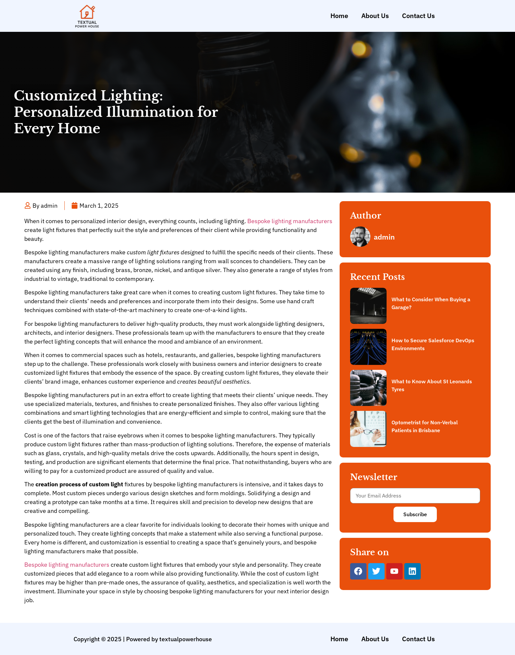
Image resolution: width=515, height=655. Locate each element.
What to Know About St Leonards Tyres (432, 385)
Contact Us (418, 15)
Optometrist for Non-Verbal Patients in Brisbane (425, 426)
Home (339, 15)
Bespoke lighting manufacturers (289, 221)
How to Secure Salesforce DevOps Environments (433, 344)
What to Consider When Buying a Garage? (431, 303)
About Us (375, 15)
